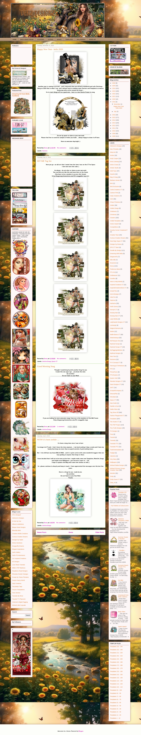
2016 (114, 115)
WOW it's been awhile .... (48, 439)
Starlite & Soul (114, 406)
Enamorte (113, 263)
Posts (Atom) (75, 537)
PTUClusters (114, 375)
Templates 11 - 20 (115, 715)
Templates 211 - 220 (116, 652)
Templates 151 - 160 (116, 671)
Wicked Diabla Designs (117, 465)
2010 (114, 131)
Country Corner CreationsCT (119, 230)
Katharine (113, 303)
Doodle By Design (115, 250)
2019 (114, 102)
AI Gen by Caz (16, 521)
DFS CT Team (114, 247)
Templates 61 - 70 (115, 699)
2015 (114, 117)
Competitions (114, 227)
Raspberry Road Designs (20, 571)
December (117, 104)
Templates (113, 418)
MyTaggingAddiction (116, 350)
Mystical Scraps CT (116, 347)
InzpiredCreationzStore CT (118, 288)
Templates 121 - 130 (116, 681)
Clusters (44, 151)
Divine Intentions (17, 543)
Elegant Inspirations (18, 549)
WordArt (112, 473)
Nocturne (113, 359)
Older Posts (99, 532)
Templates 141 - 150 (116, 674)
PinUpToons (114, 372)
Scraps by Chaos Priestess (20, 577)
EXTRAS (50, 39)
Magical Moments (115, 328)
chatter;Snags (46, 361)
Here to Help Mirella (116, 281)
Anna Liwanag (114, 161)
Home (71, 532)
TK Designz (113, 431)
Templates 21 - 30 (115, 712)
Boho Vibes (121, 611)
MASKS (59, 39)
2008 (114, 136)
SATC (112, 387)
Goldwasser (113, 275)
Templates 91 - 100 (116, 690)
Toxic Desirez (16, 593)
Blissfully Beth (16, 530)
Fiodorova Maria (115, 269)
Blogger (81, 731)
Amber (112, 155)
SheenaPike (114, 393)
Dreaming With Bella (116, 253)
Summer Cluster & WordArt (123, 538)
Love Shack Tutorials (18, 565)
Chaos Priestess (115, 202)
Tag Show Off (114, 412)
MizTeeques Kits (115, 341)
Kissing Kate (114, 312)
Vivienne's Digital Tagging (20, 602)
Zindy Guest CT (115, 479)
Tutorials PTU (114, 446)
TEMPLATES (69, 39)
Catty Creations (115, 196)
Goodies (112, 278)
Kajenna (112, 300)
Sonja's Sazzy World (18, 580)
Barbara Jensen (115, 180)
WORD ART (92, 39)
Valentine (113, 456)
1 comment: (61, 426)
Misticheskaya (114, 337)
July (115, 111)
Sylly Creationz (16, 583)
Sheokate (113, 397)
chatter (112, 205)
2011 (114, 128)
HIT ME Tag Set (44, 161)
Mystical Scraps (115, 344)
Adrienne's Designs (18, 518)
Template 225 (122, 492)
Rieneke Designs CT (116, 381)
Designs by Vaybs (17, 540)
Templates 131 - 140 (116, 677)
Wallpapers (113, 462)
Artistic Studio (114, 168)
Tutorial (112, 437)
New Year (113, 356)
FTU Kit (112, 272)
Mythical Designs (115, 353)
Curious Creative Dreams (20, 537)
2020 (114, 99)
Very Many (113, 459)
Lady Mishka (114, 319)
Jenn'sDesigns (114, 294)
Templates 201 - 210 (116, 656)
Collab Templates (115, 221)
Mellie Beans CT (115, 334)
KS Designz (15, 561)
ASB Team (113, 171)
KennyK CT (113, 309)
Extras (112, 266)
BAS (111, 183)
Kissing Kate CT (115, 316)
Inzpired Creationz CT (116, 284)
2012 (114, 125)
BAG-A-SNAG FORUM (26, 39)
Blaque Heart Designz (19, 527)
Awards (112, 174)
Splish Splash (122, 626)
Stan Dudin (113, 403)
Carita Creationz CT (116, 189)
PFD (111, 369)
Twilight (112, 453)
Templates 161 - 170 (116, 668)
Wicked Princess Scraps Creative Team (117, 469)
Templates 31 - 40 (115, 709)
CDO (111, 199)
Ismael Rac (113, 291)
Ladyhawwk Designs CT (117, 322)
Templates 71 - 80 (115, 696)
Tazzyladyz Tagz (17, 586)
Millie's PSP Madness (18, 568)
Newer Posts (41, 532)
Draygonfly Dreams (18, 546)
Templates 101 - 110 (116, 687)
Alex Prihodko (114, 149)
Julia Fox (113, 297)
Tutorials (112, 440)
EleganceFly (114, 256)
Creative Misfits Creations (20, 533)
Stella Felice (114, 409)
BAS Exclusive (114, 186)
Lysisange (113, 325)
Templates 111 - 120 (116, 684)
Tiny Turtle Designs (116, 428)
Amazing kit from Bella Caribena (123, 596)
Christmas (113, 214)
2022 (114, 94)
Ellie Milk (113, 260)
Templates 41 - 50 (115, 705)
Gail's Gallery (16, 552)
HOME (14, 39)
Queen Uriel (114, 378)
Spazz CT (54, 361)
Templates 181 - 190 (116, 662)
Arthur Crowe (114, 164)
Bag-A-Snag (114, 177)
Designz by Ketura (115, 244)
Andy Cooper (114, 158)
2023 (114, 91)
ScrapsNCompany (115, 390)
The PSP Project (115, 425)
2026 (114, 83)
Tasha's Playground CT (117, 415)
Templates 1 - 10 (115, 718)
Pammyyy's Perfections (117, 365)
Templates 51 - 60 (115, 702)
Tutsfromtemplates (115, 450)
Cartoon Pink (114, 192)
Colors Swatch (114, 224)
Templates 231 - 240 (116, 646)
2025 (114, 85)
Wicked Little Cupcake (19, 605)
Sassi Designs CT (115, 384)
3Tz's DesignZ (16, 515)
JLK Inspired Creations (19, 558)
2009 (114, 133)
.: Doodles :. (122, 550)
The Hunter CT (114, 422)
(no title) (120, 580)
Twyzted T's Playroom (19, 599)
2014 (114, 120)
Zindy (111, 476)
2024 (114, 88)
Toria (111, 434)
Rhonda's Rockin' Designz (20, 574)
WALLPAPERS (81, 39)
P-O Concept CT (115, 362)
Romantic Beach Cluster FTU (123, 566)
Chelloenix (113, 211)
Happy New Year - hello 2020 (50, 49)
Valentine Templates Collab (123, 519)
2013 (114, 123)
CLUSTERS (40, 39)
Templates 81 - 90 (115, 693)
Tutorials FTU (114, 443)
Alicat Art (113, 152)
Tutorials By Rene (17, 596)
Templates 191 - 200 (116, 659)
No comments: (62, 148)
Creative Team (114, 235)
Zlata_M (112, 482)
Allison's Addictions (18, 524)
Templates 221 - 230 (116, 649)
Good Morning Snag (46, 366)
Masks (112, 331)
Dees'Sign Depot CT (116, 241)
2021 (114, 96)
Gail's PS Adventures (18, 555)
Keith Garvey (114, 306)
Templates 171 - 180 (116, 665)
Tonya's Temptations (18, 589)
